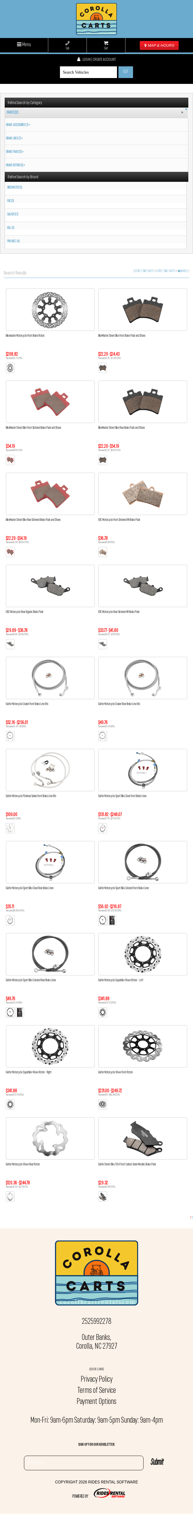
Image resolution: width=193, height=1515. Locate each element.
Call (67, 45)
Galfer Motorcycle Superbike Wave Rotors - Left (120, 980)
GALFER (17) (12, 214)
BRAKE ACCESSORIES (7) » (17, 125)
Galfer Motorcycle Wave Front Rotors (115, 1072)
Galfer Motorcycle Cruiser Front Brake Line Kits (27, 704)
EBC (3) (10, 201)
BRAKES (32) (12, 112)
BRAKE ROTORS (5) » (15, 165)
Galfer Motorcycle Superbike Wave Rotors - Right (28, 1072)
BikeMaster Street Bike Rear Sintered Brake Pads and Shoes (33, 520)
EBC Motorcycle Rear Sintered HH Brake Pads (118, 612)
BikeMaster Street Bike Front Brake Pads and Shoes (121, 336)
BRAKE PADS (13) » (14, 152)
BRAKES (183, 271)
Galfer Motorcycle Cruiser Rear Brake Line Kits (119, 704)
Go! (125, 72)
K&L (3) (10, 228)
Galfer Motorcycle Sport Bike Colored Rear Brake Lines (31, 980)
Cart (106, 45)
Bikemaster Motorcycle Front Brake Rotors (25, 336)
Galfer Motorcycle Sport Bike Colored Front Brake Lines (123, 888)
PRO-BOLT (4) (13, 241)
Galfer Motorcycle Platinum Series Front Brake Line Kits (31, 796)
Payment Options (96, 1402)
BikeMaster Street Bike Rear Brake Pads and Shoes (121, 428)
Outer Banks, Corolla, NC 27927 (96, 1342)
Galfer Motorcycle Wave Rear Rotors (23, 1164)
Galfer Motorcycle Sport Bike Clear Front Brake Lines (122, 796)
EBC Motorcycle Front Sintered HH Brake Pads (119, 520)
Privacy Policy (97, 1380)
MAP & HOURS (159, 45)
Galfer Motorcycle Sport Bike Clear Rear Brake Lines (30, 888)
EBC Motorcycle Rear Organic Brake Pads (24, 612)
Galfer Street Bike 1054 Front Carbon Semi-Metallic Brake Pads (127, 1164)
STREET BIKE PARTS (144, 271)
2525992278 (96, 1322)
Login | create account (96, 60)
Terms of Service (96, 1391)
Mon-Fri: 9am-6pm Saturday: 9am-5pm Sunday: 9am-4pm (96, 1420)
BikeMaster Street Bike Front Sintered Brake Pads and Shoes (33, 428)
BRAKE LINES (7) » (14, 138)
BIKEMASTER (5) (14, 187)
